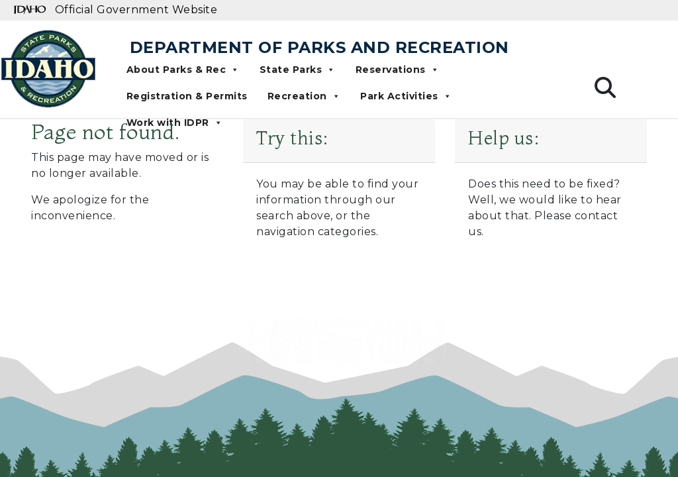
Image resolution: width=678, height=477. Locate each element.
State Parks (298, 69)
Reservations (398, 69)
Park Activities (406, 96)
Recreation (304, 96)
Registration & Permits (187, 96)
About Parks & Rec (183, 69)
